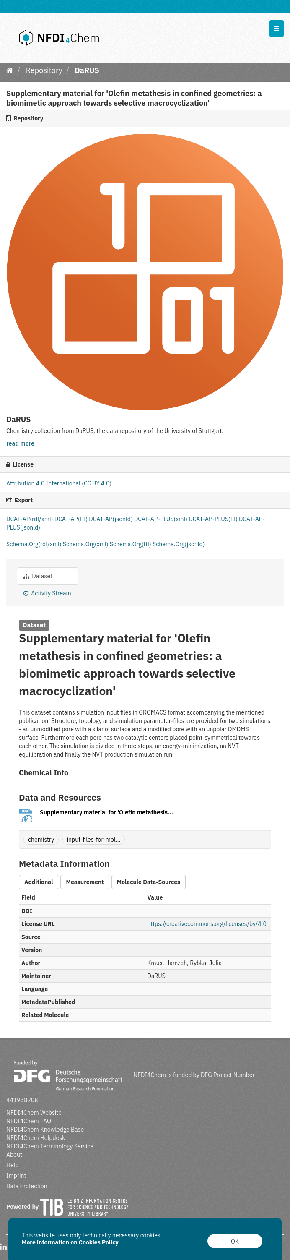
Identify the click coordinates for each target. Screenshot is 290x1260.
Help (12, 1165)
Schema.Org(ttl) (131, 544)
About (14, 1154)
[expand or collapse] (276, 28)
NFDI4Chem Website (34, 1113)
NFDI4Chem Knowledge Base (45, 1129)
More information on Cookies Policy (70, 1242)
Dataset (37, 576)
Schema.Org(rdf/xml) (34, 544)
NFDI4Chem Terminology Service (49, 1146)
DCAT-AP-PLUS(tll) (214, 519)
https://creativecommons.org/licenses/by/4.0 (207, 924)
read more (20, 443)
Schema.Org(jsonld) (179, 544)
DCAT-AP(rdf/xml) (30, 519)
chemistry (41, 839)
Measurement (85, 882)
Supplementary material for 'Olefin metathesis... (106, 812)
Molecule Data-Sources (148, 882)
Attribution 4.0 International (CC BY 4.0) (58, 483)
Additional (38, 882)
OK (235, 1241)
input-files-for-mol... (94, 839)
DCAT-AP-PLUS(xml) (161, 519)
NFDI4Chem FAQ (28, 1121)
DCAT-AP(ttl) (71, 519)
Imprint (16, 1175)
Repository (44, 70)
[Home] (9, 70)
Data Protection (26, 1186)
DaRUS (87, 70)
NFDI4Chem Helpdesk (35, 1138)
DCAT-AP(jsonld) (111, 519)
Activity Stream (47, 593)
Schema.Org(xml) (86, 544)
